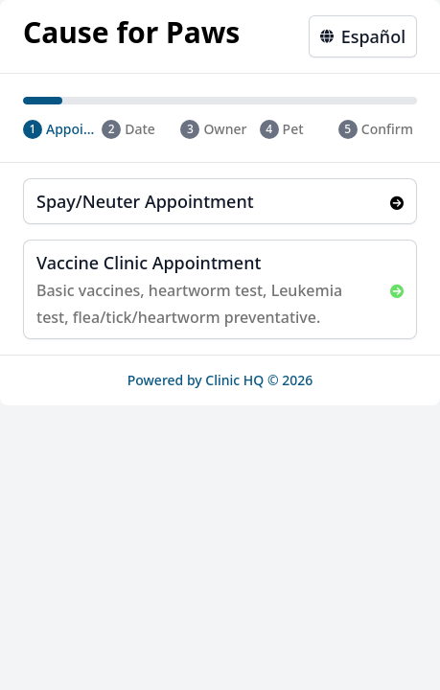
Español (362, 36)
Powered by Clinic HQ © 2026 (220, 380)
